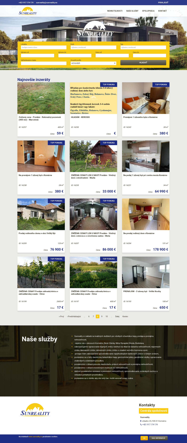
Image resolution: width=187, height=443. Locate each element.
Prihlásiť (163, 2)
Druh (72, 44)
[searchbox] (42, 47)
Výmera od (25, 52)
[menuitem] (114, 11)
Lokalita (24, 44)
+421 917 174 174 (26, 3)
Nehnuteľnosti (114, 11)
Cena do (136, 52)
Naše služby (132, 11)
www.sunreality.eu (35, 437)
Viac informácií (158, 438)
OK (144, 438)
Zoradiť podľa (76, 60)
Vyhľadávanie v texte (28, 60)
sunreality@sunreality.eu (46, 3)
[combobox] (44, 47)
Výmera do (62, 52)
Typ (121, 44)
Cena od (98, 52)
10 (107, 316)
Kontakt (162, 11)
